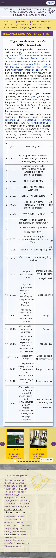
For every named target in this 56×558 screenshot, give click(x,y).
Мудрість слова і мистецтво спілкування (38, 444)
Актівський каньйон (41, 122)
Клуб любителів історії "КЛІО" (28, 24)
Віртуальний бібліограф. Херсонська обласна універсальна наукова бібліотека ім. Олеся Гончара (25, 12)
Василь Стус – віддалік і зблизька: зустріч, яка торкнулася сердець (15, 444)
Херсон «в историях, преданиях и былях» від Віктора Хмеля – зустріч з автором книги (28, 58)
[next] (53, 444)
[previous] (2, 444)
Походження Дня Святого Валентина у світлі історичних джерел (28, 68)
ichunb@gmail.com (13, 509)
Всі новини (46, 459)
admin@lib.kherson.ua (14, 512)
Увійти (51, 2)
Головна (7, 21)
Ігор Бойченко (10, 534)
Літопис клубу (10, 27)
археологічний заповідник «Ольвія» (28, 119)
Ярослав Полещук (21, 543)
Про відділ (19, 21)
